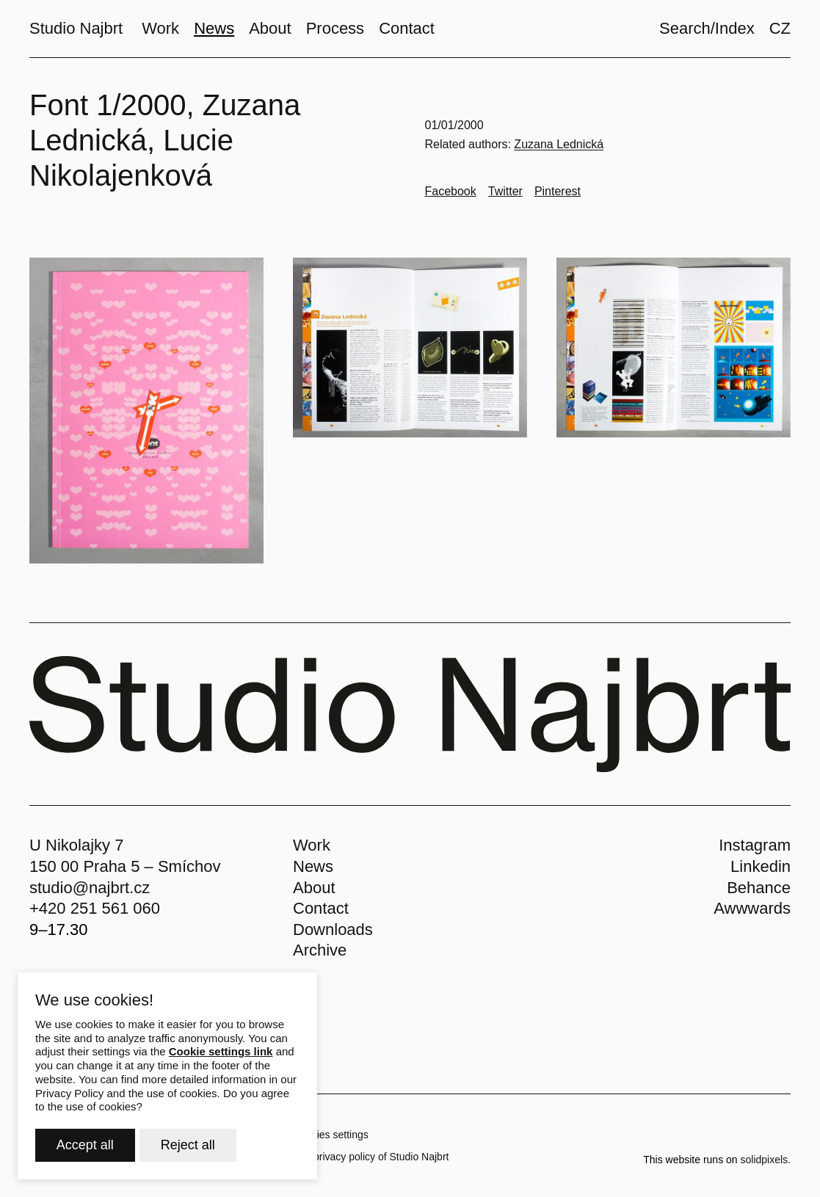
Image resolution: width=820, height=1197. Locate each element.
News (313, 866)
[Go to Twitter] (505, 191)
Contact (321, 908)
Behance (759, 887)
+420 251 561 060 (94, 908)
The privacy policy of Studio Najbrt (371, 1157)
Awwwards (752, 908)
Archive (319, 950)
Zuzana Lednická (558, 144)
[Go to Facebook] (450, 191)
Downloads (333, 929)
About (314, 887)
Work (311, 845)
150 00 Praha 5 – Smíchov (125, 866)
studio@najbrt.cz (89, 887)
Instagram (755, 845)
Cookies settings (331, 1134)
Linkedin (760, 866)
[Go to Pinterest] (557, 191)
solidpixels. (766, 1159)
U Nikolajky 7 (76, 845)
